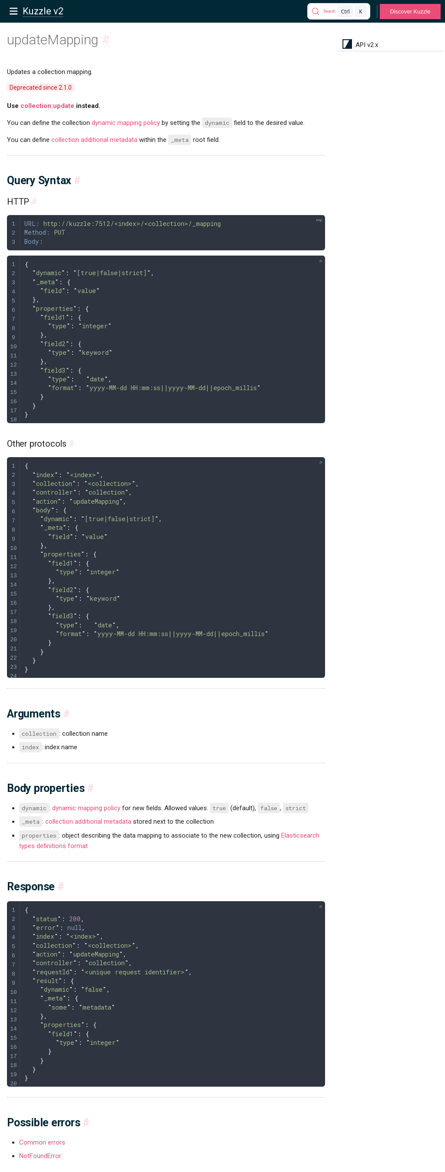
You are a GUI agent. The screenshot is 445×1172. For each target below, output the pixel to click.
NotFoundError (40, 1156)
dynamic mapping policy (126, 123)
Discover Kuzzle (410, 11)
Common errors (42, 1142)
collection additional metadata (94, 140)
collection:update (47, 106)
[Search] (338, 11)
